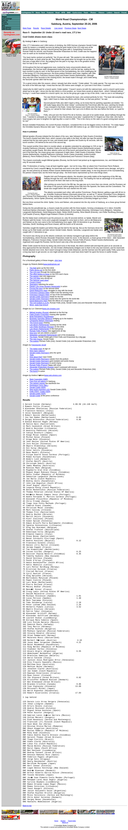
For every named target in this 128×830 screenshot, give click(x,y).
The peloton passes (37, 383)
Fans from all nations (38, 381)
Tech (43, 12)
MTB (63, 12)
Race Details (46, 28)
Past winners (6, 27)
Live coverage (7, 18)
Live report (58, 28)
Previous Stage (71, 28)
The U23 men (35, 272)
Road (58, 12)
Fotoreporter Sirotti (38, 345)
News (38, 12)
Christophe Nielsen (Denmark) (41, 321)
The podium (34, 341)
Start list (5, 20)
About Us (65, 822)
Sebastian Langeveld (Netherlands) (43, 335)
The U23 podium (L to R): (39, 303)
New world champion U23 (40, 390)
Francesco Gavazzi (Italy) (40, 293)
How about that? (36, 357)
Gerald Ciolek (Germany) (40, 297)
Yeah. (32, 355)
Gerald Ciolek (35, 396)
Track (86, 12)
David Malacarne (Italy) (39, 291)
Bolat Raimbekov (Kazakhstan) (42, 317)
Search (117, 12)
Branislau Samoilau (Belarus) (41, 319)
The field (33, 268)
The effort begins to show (39, 274)
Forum (124, 12)
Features (50, 12)
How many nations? (37, 351)
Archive (63, 821)
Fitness (101, 12)
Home (4, 15)
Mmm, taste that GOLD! (39, 305)
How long (33, 333)
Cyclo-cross (77, 12)
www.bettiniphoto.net (51, 264)
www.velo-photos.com (53, 375)
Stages (4, 17)
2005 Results (6, 29)
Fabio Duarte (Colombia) (39, 315)
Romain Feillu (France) (39, 331)
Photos (93, 12)
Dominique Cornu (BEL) (39, 385)
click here (58, 260)
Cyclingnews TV (27, 12)
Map (3, 25)
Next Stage (82, 28)
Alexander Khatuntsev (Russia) (42, 367)
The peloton (34, 276)
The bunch (34, 371)
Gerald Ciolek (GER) (38, 387)
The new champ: (36, 339)
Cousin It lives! (35, 282)
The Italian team (36, 349)
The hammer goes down (39, 280)
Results (36, 28)
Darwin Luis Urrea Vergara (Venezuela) (45, 286)
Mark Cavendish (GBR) (39, 379)
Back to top (27, 806)
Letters (109, 12)
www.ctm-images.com (51, 309)
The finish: (34, 337)
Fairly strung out (36, 270)
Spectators (34, 284)
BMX (69, 12)
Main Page (27, 28)
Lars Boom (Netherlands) (39, 325)
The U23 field (35, 278)
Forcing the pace (36, 288)
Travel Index (72, 821)
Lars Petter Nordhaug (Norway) (42, 327)
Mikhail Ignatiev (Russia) (39, 312)
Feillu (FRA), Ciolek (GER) (40, 392)
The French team (36, 323)
